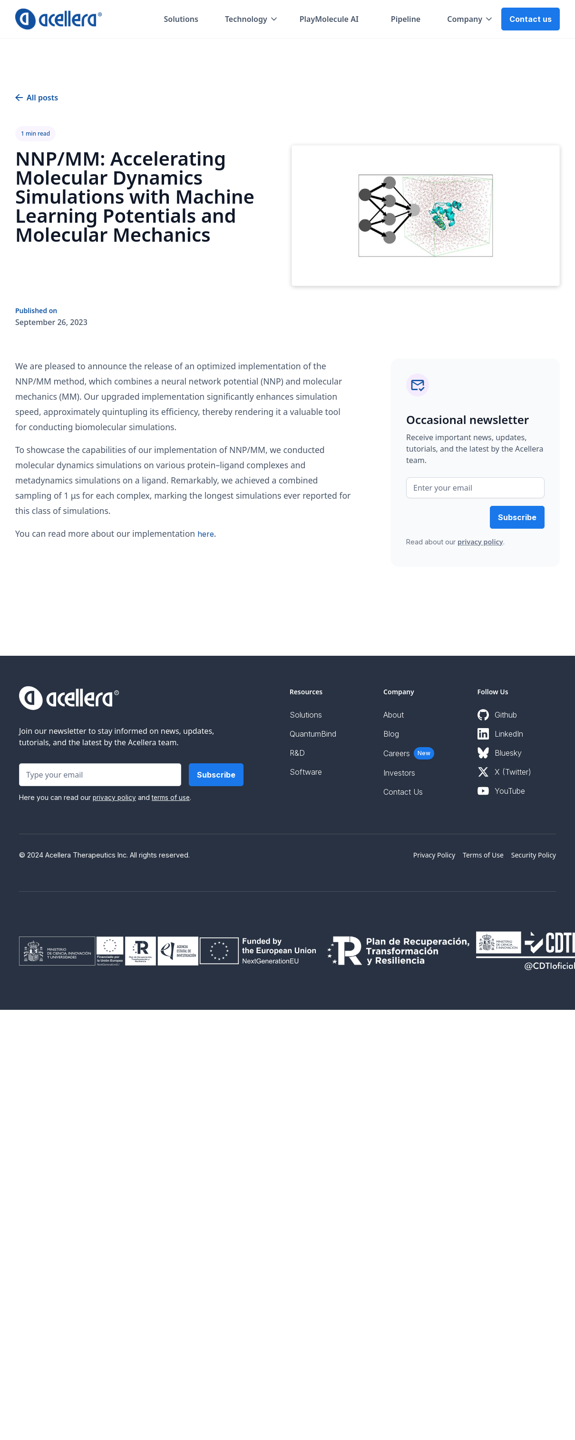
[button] (251, 19)
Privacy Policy (434, 854)
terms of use (171, 797)
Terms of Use (483, 854)
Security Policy (533, 854)
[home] (58, 19)
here (205, 534)
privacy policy (480, 541)
